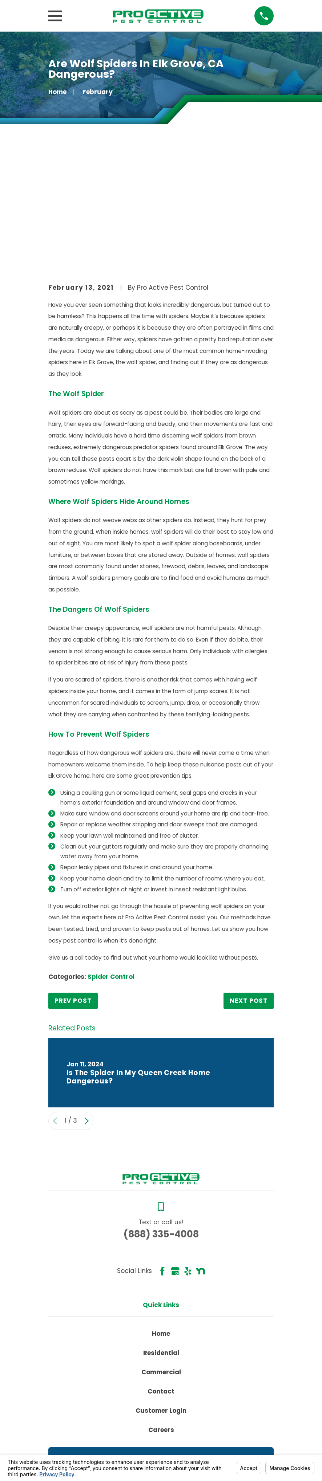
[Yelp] (188, 1160)
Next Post (248, 890)
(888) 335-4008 (161, 1123)
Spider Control (111, 866)
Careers (161, 1319)
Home (161, 1222)
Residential (161, 1242)
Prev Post (73, 890)
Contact (161, 1280)
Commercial (161, 1261)
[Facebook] (162, 1160)
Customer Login (161, 1300)
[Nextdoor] (200, 1160)
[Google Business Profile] (175, 1160)
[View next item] (86, 1010)
